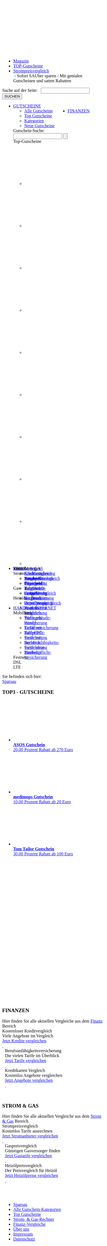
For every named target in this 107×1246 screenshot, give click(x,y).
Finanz (96, 1021)
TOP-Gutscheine (28, 66)
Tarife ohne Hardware (34, 650)
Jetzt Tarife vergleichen (55, 1063)
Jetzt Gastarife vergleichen (55, 1158)
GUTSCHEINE (27, 106)
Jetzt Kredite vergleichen (53, 1043)
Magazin (21, 61)
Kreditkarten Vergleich (35, 610)
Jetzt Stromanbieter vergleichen (53, 1138)
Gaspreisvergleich (40, 593)
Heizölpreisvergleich (42, 603)
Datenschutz (24, 1239)
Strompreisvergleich (31, 71)
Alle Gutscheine (38, 111)
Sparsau (20, 1204)
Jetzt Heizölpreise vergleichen (55, 1178)
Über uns (21, 1229)
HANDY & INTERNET (34, 608)
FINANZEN (79, 111)
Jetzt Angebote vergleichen (55, 1083)
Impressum (23, 1234)
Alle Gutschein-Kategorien (37, 1209)
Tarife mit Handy (33, 620)
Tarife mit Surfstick (33, 640)
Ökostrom (33, 583)
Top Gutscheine (38, 115)
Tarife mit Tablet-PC (33, 630)
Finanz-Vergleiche (29, 1224)
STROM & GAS (28, 568)
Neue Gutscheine (39, 125)
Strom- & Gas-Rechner (33, 1219)
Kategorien (34, 120)
